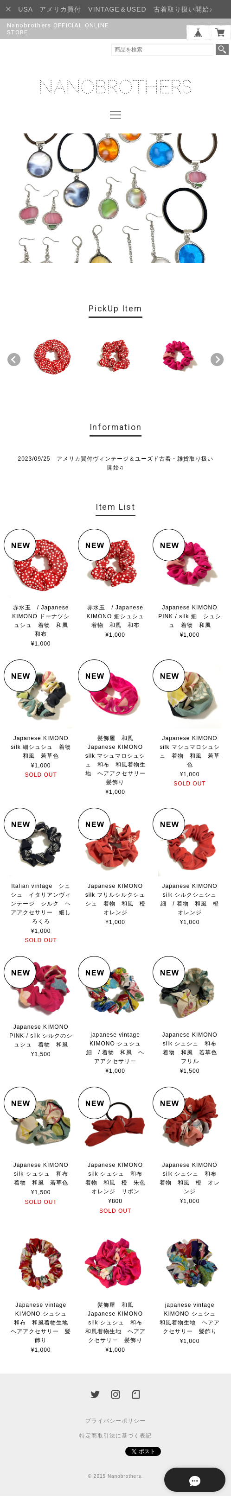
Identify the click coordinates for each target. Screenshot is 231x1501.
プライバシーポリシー (115, 1426)
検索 (222, 49)
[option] (52, 362)
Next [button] (217, 365)
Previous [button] (14, 365)
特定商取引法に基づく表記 (115, 1441)
